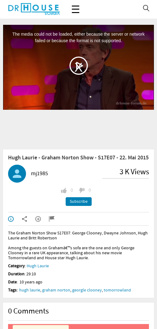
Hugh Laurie (38, 266)
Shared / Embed (24, 219)
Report (52, 219)
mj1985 (39, 173)
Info (11, 219)
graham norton (56, 290)
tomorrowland (117, 290)
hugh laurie (29, 290)
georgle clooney (87, 290)
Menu (75, 6)
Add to (38, 219)
